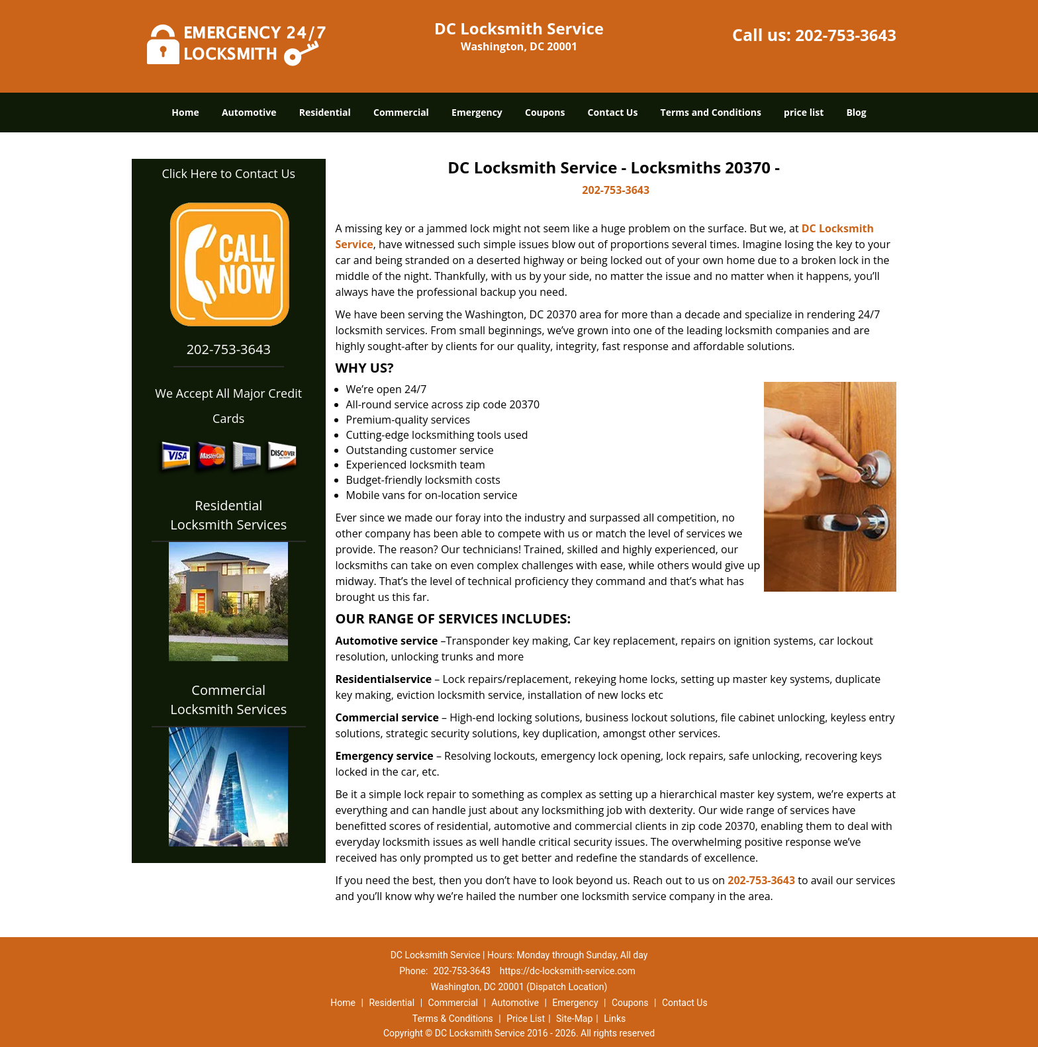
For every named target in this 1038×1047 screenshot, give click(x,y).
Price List (525, 1018)
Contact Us (613, 112)
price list (804, 112)
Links (615, 1018)
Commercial (401, 112)
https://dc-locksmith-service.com (568, 971)
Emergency (476, 112)
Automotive (249, 112)
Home (185, 112)
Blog (856, 112)
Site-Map (574, 1018)
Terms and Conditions (711, 112)
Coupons (545, 112)
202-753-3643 (845, 35)
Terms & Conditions (452, 1018)
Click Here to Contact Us (228, 173)
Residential (325, 112)
